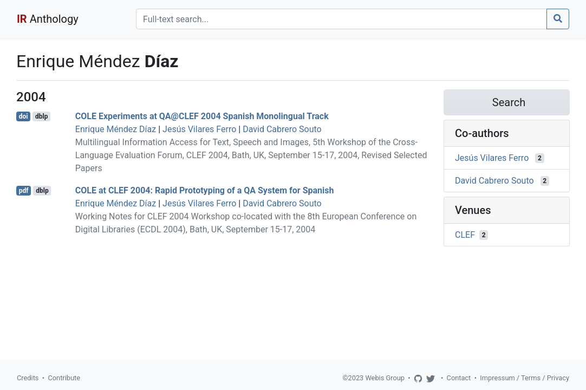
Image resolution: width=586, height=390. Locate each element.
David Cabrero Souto (282, 129)
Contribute (64, 378)
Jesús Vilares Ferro (199, 129)
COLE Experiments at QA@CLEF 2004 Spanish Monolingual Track (202, 116)
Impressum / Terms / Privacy (524, 378)
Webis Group (385, 378)
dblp (41, 116)
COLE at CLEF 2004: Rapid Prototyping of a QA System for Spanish (204, 190)
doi (23, 116)
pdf (24, 190)
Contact (459, 378)
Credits (27, 378)
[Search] (341, 19)
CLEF (465, 235)
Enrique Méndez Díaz (115, 129)
